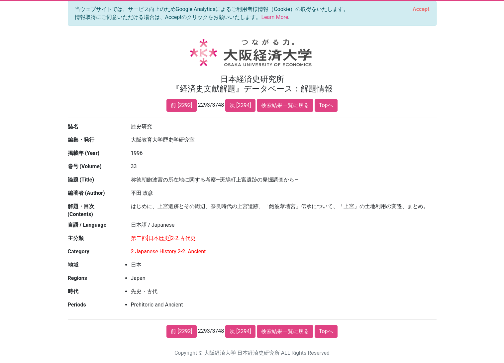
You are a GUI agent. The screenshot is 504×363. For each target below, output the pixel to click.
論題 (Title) (81, 180)
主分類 (76, 238)
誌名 (73, 126)
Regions (77, 278)
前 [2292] (181, 105)
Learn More (274, 17)
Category (78, 251)
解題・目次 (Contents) (81, 210)
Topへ (326, 105)
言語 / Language (87, 225)
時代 (73, 291)
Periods (77, 305)
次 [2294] (240, 105)
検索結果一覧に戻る (285, 105)
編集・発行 (81, 140)
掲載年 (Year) (84, 153)
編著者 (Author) (86, 193)
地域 (73, 265)
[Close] (421, 9)
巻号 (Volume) (85, 166)
